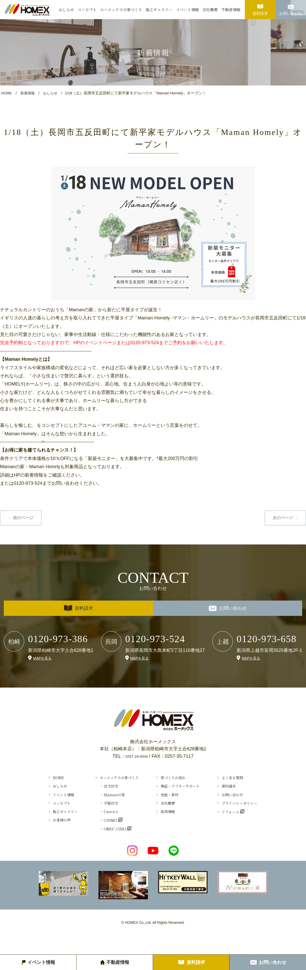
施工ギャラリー (159, 9)
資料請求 (260, 8)
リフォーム (244, 824)
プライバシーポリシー (254, 813)
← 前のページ (22, 518)
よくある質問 (245, 779)
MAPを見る (43, 659)
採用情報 (168, 824)
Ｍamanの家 (104, 802)
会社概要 (210, 9)
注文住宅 (100, 791)
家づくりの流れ (175, 779)
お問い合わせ (290, 8)
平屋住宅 (100, 813)
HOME (6, 93)
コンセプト (87, 9)
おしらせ (66, 9)
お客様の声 (44, 835)
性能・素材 (170, 802)
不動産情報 (230, 9)
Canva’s (100, 824)
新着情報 (28, 93)
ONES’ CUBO (106, 846)
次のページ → (283, 518)
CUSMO (100, 835)
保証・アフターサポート (184, 791)
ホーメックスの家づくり (121, 9)
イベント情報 (187, 9)
